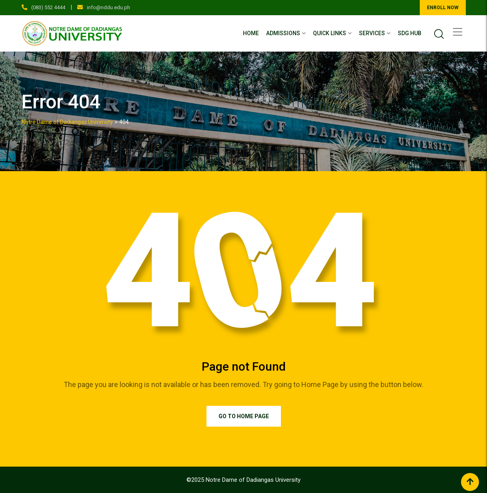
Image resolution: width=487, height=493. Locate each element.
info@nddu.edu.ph (108, 7)
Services (372, 33)
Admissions (283, 33)
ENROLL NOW (443, 7)
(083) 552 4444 (48, 7)
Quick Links (329, 33)
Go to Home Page (243, 416)
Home (251, 33)
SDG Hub (409, 33)
